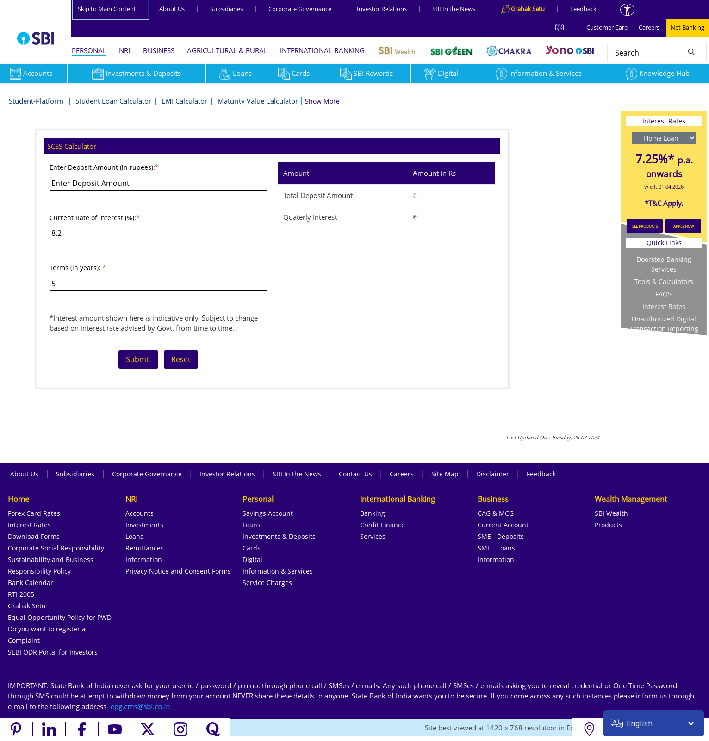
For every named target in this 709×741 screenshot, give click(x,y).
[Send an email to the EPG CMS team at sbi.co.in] (141, 706)
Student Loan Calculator (113, 100)
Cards (294, 73)
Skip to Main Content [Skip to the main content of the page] (110, 9)
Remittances (144, 547)
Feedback (583, 9)
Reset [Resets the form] (181, 359)
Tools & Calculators (663, 281)
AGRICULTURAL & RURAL (227, 50)
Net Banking (687, 27)
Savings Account (268, 513)
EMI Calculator (184, 100)
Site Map (445, 473)
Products (608, 524)
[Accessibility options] (627, 10)
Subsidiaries (226, 9)
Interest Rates (663, 306)
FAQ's (663, 294)
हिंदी (559, 27)
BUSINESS (158, 50)
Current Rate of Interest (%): (93, 217)
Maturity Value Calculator (258, 100)
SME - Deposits (501, 536)
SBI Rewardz (366, 73)
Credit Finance (382, 524)
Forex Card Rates (34, 513)
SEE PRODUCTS (645, 225)
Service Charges (267, 582)
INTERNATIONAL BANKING (322, 50)
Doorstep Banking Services (663, 264)
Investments (144, 524)
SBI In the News (453, 9)
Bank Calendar (30, 582)
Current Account (503, 524)
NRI (124, 50)
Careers (649, 27)
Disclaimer (492, 473)
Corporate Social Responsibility (56, 547)
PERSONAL (89, 50)
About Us (172, 9)
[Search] (691, 51)
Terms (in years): (75, 267)
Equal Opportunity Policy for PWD (60, 617)
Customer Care (607, 27)
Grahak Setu (27, 605)
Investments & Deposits (136, 73)
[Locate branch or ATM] (588, 729)
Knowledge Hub (658, 73)
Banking (372, 513)
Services (373, 536)
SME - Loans (496, 547)
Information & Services (539, 73)
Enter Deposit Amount (85, 167)
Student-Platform (37, 100)
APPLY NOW (683, 225)
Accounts (139, 513)
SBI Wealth (611, 513)
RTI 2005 (21, 594)
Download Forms (34, 536)
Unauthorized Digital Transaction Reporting (664, 324)
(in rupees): (137, 167)
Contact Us (355, 473)
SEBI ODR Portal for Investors (53, 652)
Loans (235, 73)
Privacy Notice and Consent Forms (178, 571)
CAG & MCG (496, 513)
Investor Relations (382, 9)
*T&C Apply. (664, 203)
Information (143, 559)
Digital (441, 73)
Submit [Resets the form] (138, 359)
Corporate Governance (299, 9)
